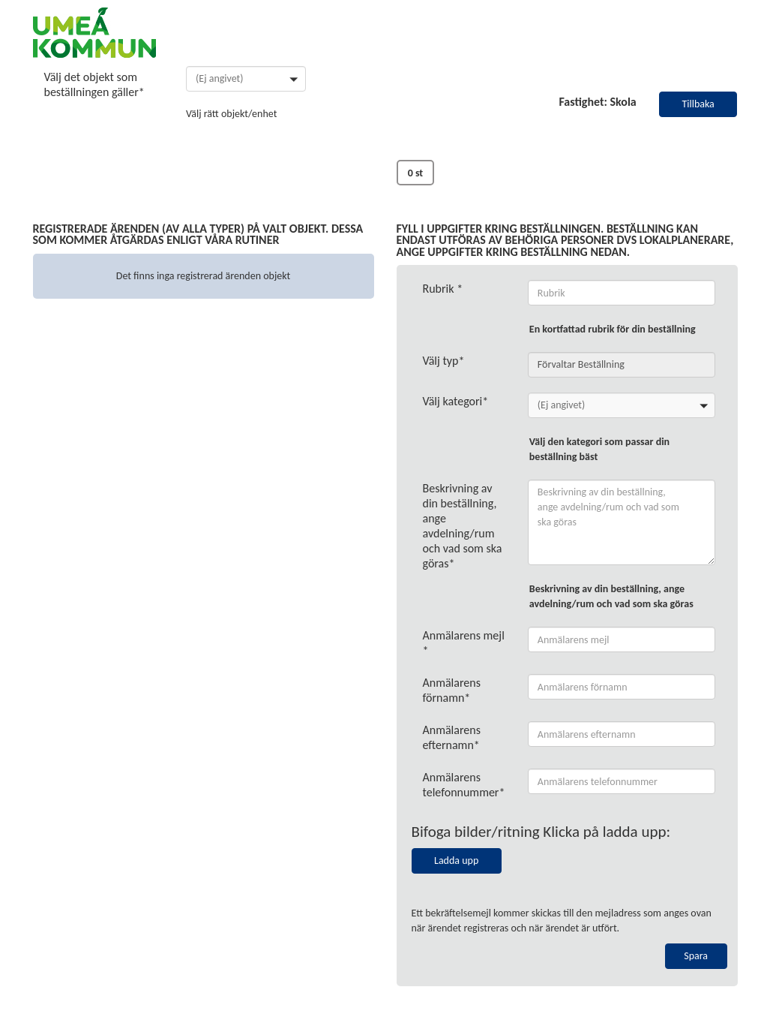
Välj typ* (444, 361)
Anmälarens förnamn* (452, 690)
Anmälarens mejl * (464, 642)
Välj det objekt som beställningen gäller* (94, 84)
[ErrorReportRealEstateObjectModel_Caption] (622, 292)
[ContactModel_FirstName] (622, 687)
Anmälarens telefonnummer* (464, 784)
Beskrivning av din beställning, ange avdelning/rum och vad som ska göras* (462, 525)
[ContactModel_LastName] (622, 734)
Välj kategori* (456, 401)
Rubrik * (443, 288)
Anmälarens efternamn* (452, 737)
